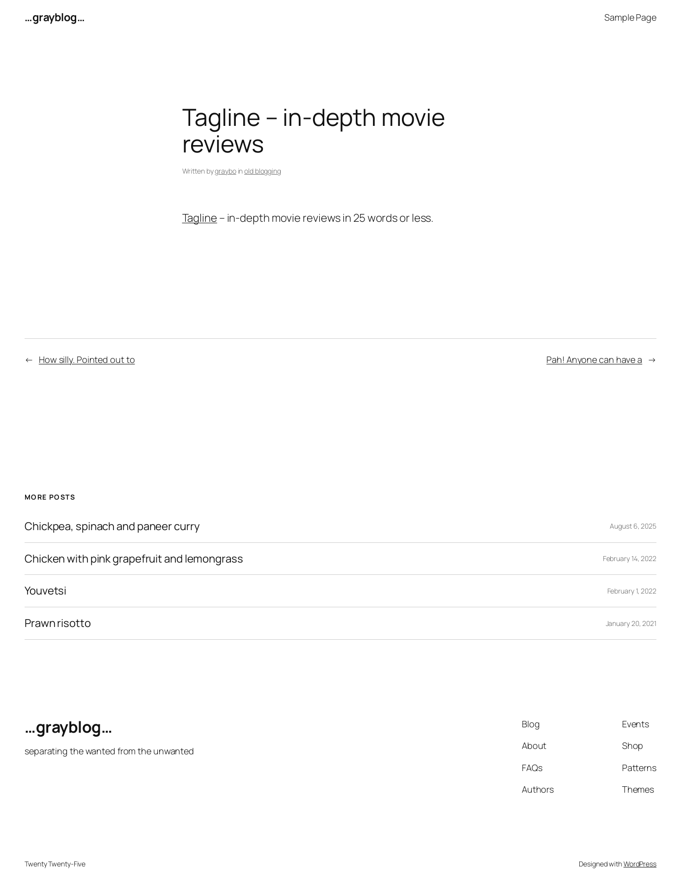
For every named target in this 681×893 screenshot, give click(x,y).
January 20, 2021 (631, 623)
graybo (225, 171)
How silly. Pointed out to (87, 359)
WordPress (640, 863)
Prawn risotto (58, 623)
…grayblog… (55, 17)
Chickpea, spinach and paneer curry (112, 526)
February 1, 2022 (631, 590)
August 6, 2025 (633, 526)
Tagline (199, 217)
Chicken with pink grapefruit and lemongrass (134, 559)
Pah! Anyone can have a (594, 359)
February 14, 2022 (629, 558)
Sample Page (630, 17)
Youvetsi (45, 591)
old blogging (262, 171)
